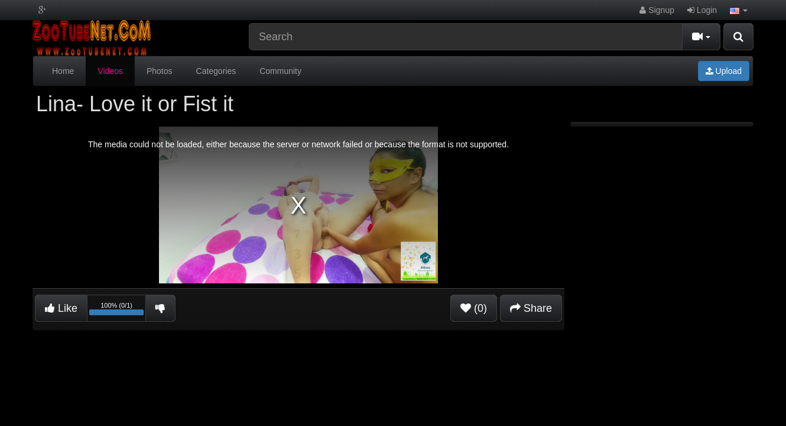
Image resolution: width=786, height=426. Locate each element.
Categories (216, 71)
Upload (724, 71)
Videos (110, 71)
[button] (738, 10)
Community (280, 71)
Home (63, 71)
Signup (656, 10)
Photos (160, 71)
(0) (473, 308)
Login (702, 10)
